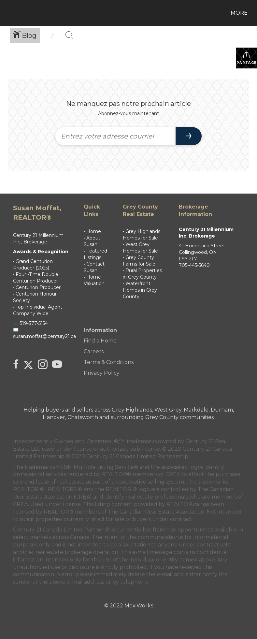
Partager (246, 58)
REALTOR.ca (182, 504)
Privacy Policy (102, 373)
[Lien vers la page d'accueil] (10, 13)
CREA (172, 474)
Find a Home (100, 341)
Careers (94, 351)
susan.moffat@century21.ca (44, 336)
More (239, 13)
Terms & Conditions (109, 362)
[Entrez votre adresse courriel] (115, 136)
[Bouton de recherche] (69, 35)
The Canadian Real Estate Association (156, 512)
